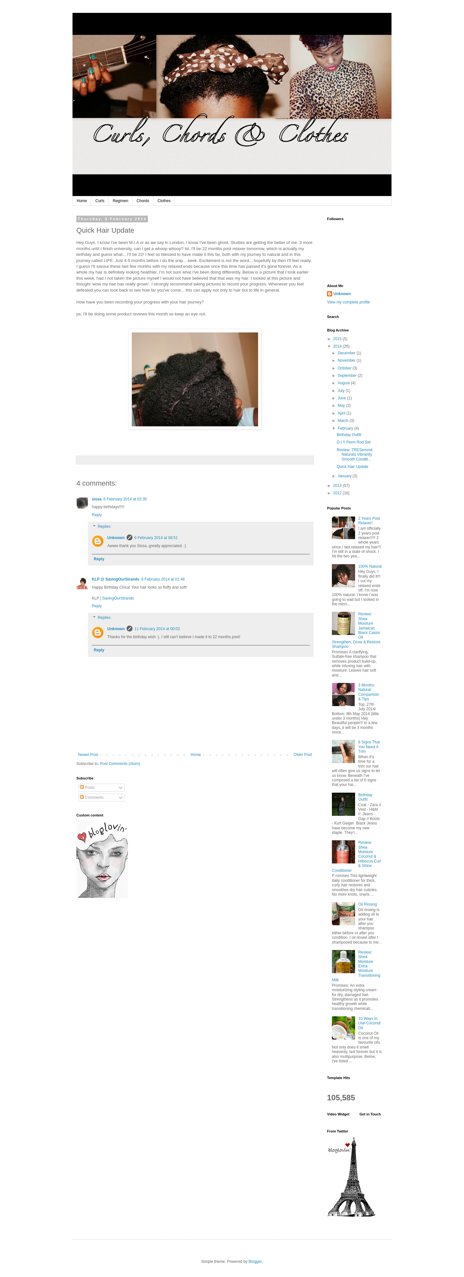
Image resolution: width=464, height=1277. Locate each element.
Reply (97, 515)
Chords (143, 201)
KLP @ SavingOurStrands (116, 579)
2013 (338, 485)
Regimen (120, 201)
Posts (87, 787)
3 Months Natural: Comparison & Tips (368, 692)
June (342, 398)
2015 (338, 339)
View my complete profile (348, 302)
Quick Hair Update (352, 466)
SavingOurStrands (118, 598)
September (348, 375)
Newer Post (88, 754)
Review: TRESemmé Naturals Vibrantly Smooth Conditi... (354, 454)
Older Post (303, 754)
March (344, 420)
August (344, 383)
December (347, 353)
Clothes (164, 201)
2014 (338, 346)
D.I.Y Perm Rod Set (354, 442)
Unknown (116, 538)
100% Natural (370, 566)
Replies (104, 526)
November (347, 360)
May (342, 405)
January (345, 476)
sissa (97, 499)
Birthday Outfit (349, 435)
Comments (91, 797)
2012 (338, 493)
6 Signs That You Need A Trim (369, 747)
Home (82, 201)
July (342, 390)
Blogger (255, 1261)
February (346, 428)
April (342, 413)
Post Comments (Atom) (120, 763)
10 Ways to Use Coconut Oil (369, 1023)
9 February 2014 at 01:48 (163, 579)
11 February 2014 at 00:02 (157, 629)
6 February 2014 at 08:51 (156, 538)
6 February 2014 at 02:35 (125, 499)
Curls (99, 201)
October (345, 368)
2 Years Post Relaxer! (369, 520)
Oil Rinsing (367, 904)
